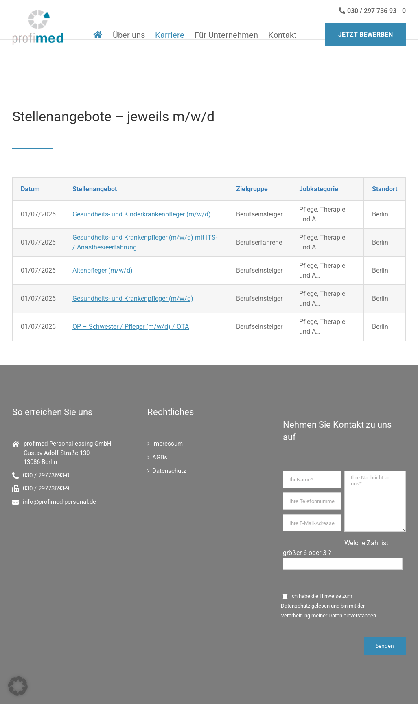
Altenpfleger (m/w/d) (102, 270)
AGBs (159, 457)
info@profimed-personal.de (59, 501)
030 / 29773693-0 (46, 475)
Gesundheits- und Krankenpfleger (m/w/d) (132, 298)
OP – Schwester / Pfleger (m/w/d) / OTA (130, 326)
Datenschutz (169, 470)
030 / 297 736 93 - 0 (372, 11)
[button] (18, 686)
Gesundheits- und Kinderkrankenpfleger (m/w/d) (141, 214)
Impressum (167, 443)
